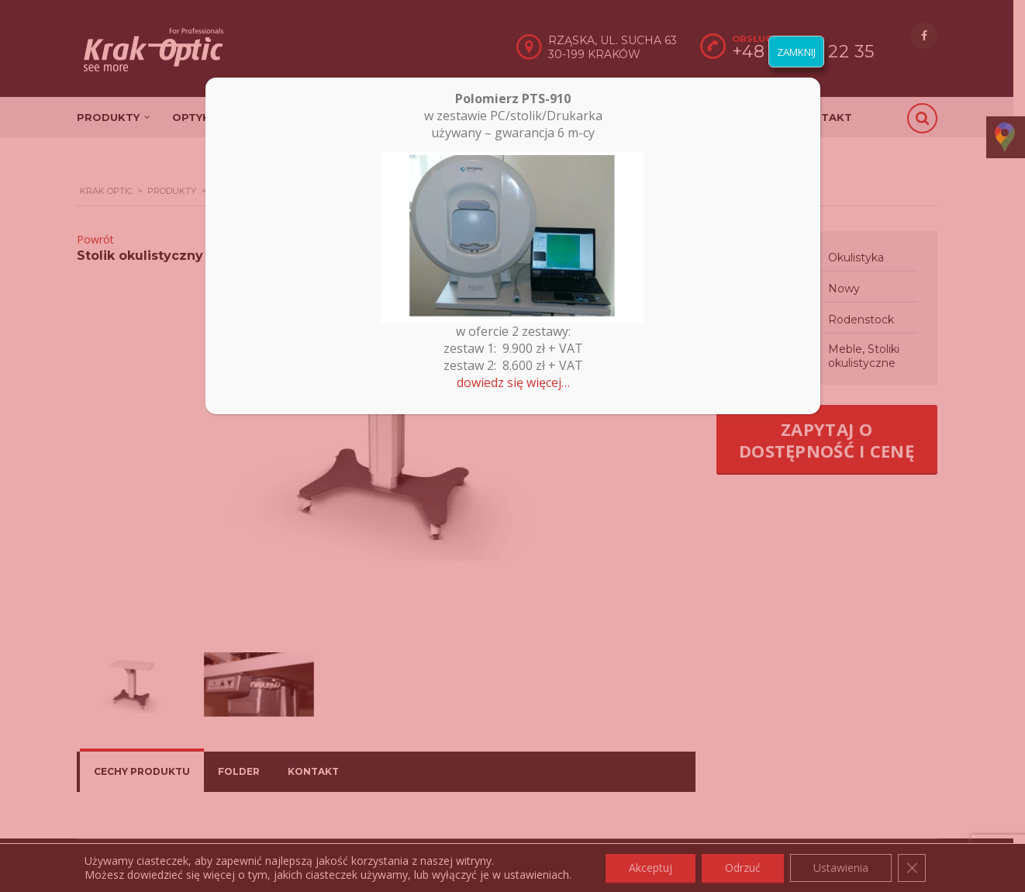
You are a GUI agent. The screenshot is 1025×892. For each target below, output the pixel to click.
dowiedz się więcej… (513, 382)
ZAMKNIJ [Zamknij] (796, 52)
